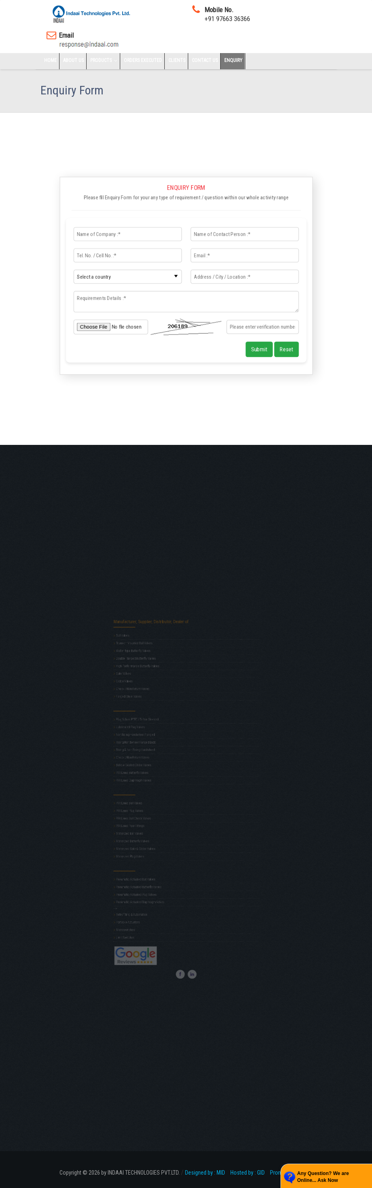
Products (104, 60)
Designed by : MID (207, 1172)
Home (50, 60)
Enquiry (233, 60)
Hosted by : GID (249, 1172)
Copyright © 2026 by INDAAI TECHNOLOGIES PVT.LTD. (120, 1172)
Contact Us (205, 60)
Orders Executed (143, 60)
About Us (73, 60)
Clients (176, 60)
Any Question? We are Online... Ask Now (323, 1177)
